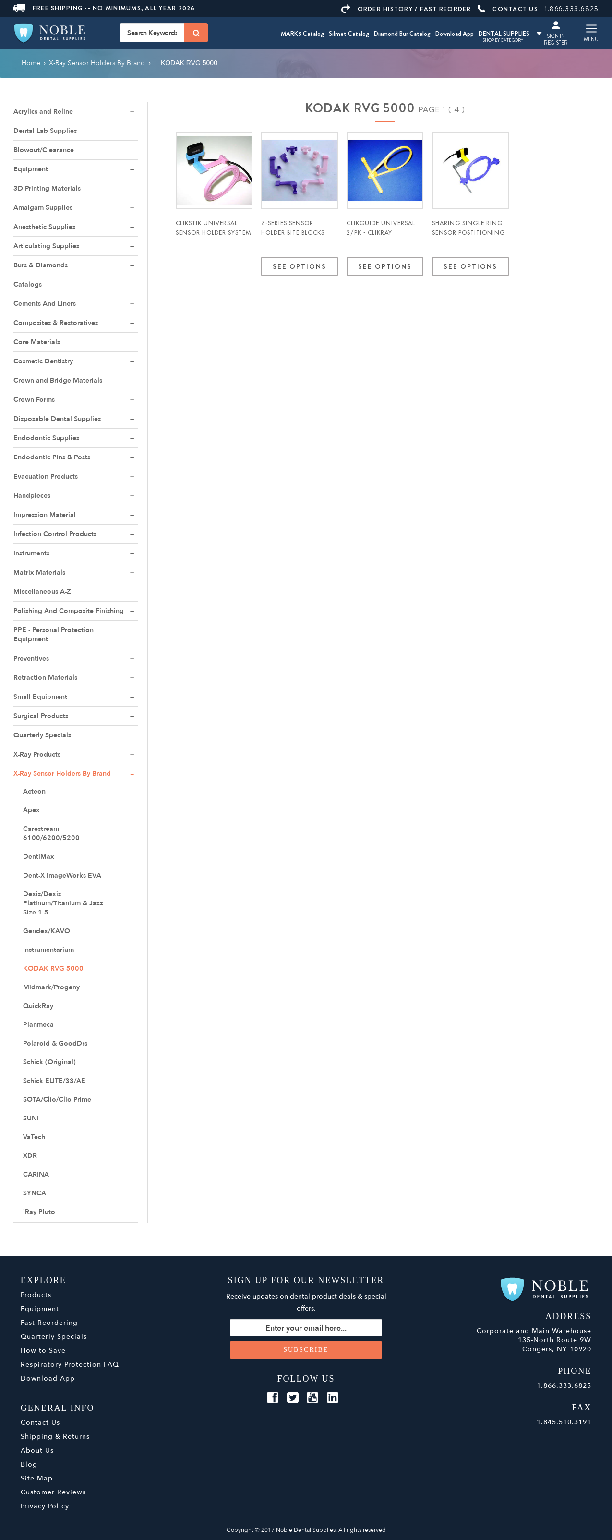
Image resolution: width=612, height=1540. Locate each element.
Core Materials (36, 342)
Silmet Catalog (349, 33)
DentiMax (38, 856)
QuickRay (38, 1006)
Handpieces (31, 495)
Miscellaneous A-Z (42, 591)
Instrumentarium (48, 949)
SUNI (31, 1118)
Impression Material (44, 514)
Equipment (30, 169)
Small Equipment (40, 696)
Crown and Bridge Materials (57, 380)
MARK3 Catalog (302, 33)
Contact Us (40, 1422)
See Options (299, 266)
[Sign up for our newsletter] (306, 1327)
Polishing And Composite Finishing (68, 610)
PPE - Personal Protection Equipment (53, 635)
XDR (30, 1155)
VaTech (34, 1137)
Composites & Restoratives (55, 322)
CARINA (36, 1174)
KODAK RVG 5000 (53, 968)
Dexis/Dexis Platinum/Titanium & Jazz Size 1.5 (63, 903)
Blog (29, 1464)
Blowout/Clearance (43, 150)
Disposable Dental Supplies (57, 418)
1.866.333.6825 (572, 8)
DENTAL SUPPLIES (510, 33)
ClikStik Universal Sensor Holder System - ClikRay (213, 232)
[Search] (196, 32)
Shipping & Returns (55, 1436)
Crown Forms (34, 399)
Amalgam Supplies (42, 207)
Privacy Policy (45, 1506)
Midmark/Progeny (51, 987)
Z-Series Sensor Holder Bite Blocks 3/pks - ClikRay (292, 232)
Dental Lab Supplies (45, 130)
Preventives (31, 658)
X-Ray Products (36, 754)
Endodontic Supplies (46, 438)
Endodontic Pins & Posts (51, 457)
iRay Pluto (39, 1211)
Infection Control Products (54, 534)
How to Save (43, 1350)
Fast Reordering (49, 1322)
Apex (31, 810)
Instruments (31, 553)
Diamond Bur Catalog (402, 33)
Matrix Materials (39, 572)
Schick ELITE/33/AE (54, 1080)
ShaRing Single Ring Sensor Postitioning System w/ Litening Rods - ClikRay (468, 237)
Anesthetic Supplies (44, 226)
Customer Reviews (53, 1492)
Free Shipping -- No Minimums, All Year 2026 (104, 7)
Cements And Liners (44, 303)
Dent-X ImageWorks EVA (62, 875)
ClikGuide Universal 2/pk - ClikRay (381, 228)
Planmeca (38, 1024)
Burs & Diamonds (40, 265)
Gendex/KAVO (46, 931)
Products (36, 1294)
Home (31, 63)
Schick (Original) (49, 1062)
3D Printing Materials (47, 188)
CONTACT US (508, 8)
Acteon (34, 791)
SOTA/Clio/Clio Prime (57, 1099)
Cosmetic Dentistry (43, 361)
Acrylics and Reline (43, 111)
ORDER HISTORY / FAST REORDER (406, 8)
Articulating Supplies (46, 246)
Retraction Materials (45, 677)
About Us (37, 1450)
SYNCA (34, 1193)
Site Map (37, 1478)
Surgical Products (40, 716)
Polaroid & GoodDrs (55, 1043)
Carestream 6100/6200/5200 (51, 833)
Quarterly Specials (42, 735)
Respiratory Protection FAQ (70, 1364)
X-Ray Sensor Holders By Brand (62, 773)
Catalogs (27, 284)
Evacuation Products (45, 476)
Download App (454, 33)
